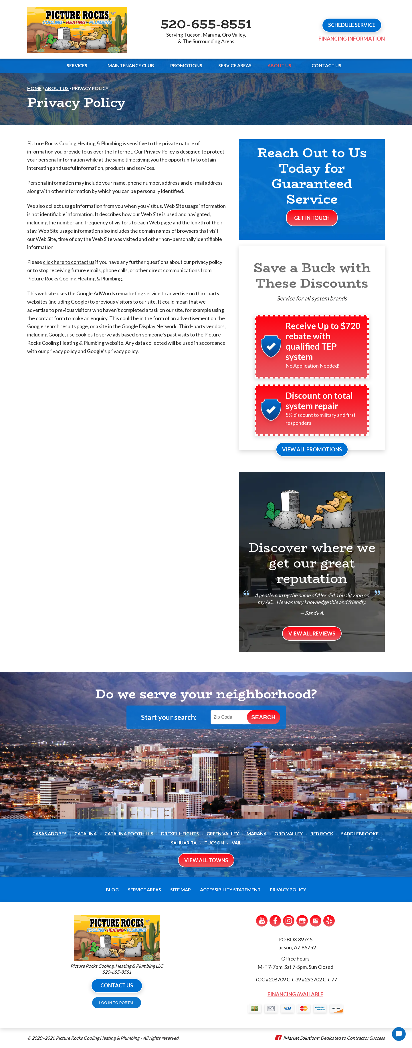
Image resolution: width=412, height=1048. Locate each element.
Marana (257, 833)
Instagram (288, 921)
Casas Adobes (49, 833)
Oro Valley (288, 833)
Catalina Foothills (128, 833)
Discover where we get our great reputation (311, 562)
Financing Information (351, 38)
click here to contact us (68, 262)
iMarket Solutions (300, 1038)
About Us (57, 88)
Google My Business (302, 921)
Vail (236, 842)
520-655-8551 (206, 24)
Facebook (275, 921)
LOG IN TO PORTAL (116, 1003)
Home (34, 88)
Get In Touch (312, 218)
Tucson (214, 842)
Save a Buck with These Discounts (312, 275)
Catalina (85, 833)
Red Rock (321, 833)
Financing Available (295, 994)
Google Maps (315, 921)
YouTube (262, 921)
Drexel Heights (180, 833)
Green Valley (223, 833)
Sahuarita (184, 842)
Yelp (329, 921)
